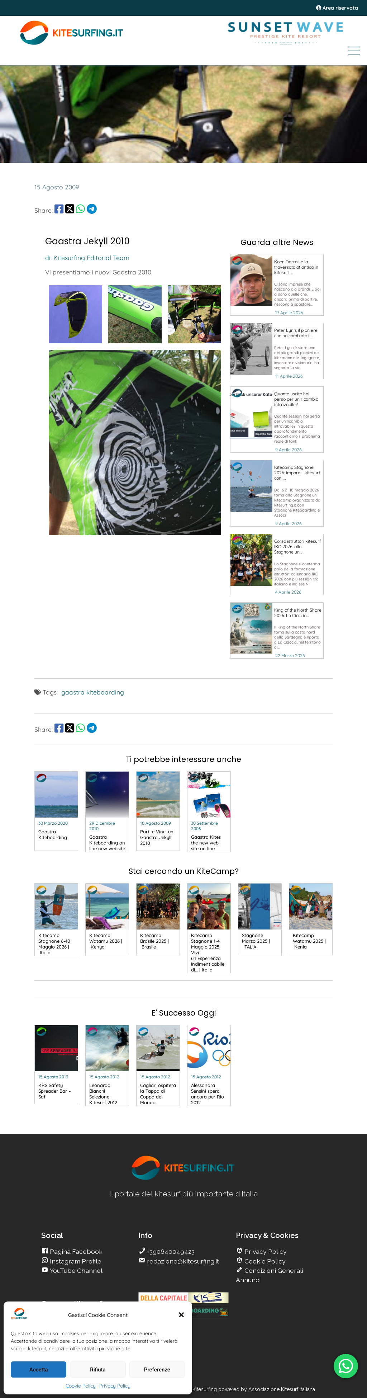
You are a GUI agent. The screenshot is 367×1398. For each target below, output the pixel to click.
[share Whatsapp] (80, 210)
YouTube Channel (75, 1270)
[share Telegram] (92, 210)
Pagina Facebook (75, 1251)
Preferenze (157, 1369)
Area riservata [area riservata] (337, 8)
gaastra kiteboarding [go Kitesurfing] (92, 692)
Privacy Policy (114, 1386)
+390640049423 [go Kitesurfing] (170, 1251)
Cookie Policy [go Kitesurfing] (264, 1261)
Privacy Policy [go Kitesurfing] (265, 1251)
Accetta (38, 1369)
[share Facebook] (58, 210)
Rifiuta (97, 1369)
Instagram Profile (74, 1261)
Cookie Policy (81, 1386)
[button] (181, 1314)
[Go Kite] (72, 44)
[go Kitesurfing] (277, 285)
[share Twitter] (69, 210)
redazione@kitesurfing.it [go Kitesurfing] (182, 1261)
